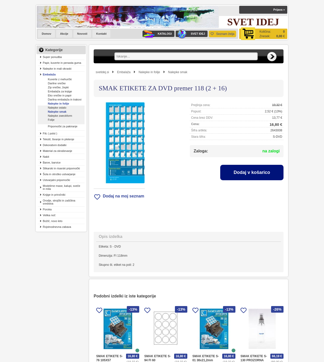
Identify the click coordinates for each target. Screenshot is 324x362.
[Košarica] (263, 34)
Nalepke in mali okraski (57, 68)
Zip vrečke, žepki (58, 87)
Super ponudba (52, 56)
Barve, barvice (51, 162)
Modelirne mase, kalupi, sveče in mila (61, 187)
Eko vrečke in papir (60, 95)
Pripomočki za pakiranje (62, 126)
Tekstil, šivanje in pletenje (58, 139)
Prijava (279, 9)
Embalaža (49, 74)
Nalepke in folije (58, 103)
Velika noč (49, 215)
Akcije (64, 33)
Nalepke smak (57, 111)
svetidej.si (102, 72)
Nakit (46, 156)
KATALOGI (157, 34)
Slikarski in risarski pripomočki (61, 168)
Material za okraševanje (57, 150)
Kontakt (101, 33)
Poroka (47, 209)
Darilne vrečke (57, 83)
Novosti (82, 33)
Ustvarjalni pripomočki (56, 180)
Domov (46, 33)
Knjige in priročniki (54, 194)
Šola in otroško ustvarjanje (59, 174)
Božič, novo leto (53, 221)
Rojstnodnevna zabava (57, 226)
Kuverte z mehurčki (60, 79)
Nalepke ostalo (57, 107)
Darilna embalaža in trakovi (65, 99)
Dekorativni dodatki (55, 145)
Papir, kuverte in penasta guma (62, 62)
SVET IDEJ (190, 34)
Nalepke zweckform (60, 115)
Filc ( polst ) (50, 133)
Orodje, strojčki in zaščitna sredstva (59, 202)
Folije (51, 119)
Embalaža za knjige (60, 91)
